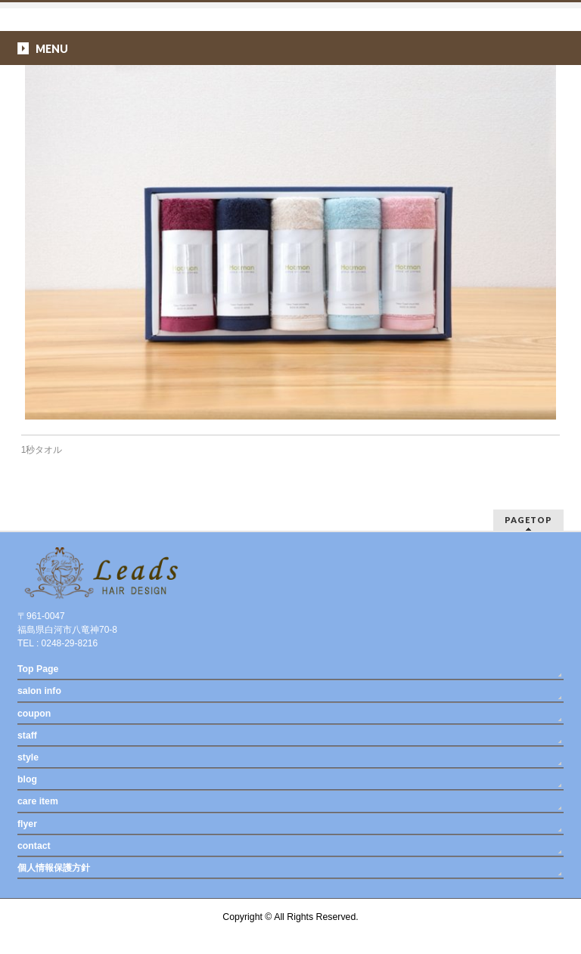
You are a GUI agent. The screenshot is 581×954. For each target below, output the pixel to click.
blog (27, 779)
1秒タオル (42, 449)
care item (37, 801)
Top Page (37, 669)
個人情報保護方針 (53, 868)
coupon (34, 713)
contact (34, 846)
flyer (27, 824)
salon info (39, 691)
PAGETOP (528, 520)
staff (27, 735)
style (28, 757)
